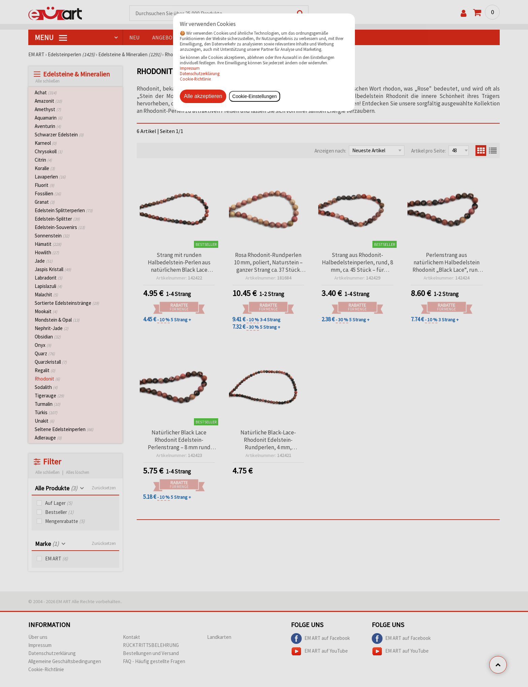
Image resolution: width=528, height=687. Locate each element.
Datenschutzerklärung (200, 73)
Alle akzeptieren (203, 96)
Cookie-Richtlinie (195, 78)
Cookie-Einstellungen (254, 96)
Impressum (190, 68)
